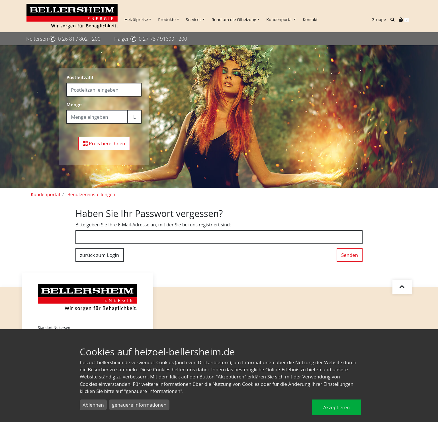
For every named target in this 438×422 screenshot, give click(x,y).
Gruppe (378, 19)
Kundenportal (279, 19)
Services (194, 19)
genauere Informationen (139, 404)
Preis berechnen (104, 143)
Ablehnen (93, 404)
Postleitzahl (79, 77)
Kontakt (310, 19)
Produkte (167, 19)
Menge (74, 104)
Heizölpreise (136, 19)
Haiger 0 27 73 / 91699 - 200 (150, 38)
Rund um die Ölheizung (234, 19)
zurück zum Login (99, 255)
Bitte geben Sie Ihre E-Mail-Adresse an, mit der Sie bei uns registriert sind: (153, 225)
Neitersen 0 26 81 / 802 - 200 (63, 38)
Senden (349, 255)
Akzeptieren (336, 407)
